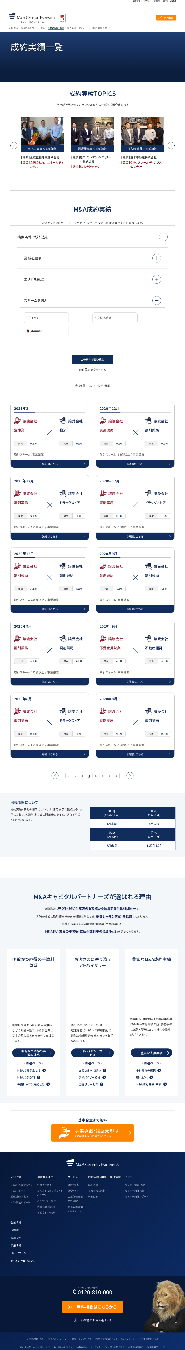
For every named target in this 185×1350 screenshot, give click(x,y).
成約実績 (93, 1163)
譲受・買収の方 (99, 17)
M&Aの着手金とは (29, 1049)
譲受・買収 (73, 1169)
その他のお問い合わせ (95, 1299)
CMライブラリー (19, 1231)
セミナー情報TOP (135, 1163)
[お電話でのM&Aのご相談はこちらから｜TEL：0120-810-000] (92, 1270)
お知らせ (15, 1216)
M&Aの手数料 (26, 1056)
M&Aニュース (17, 1169)
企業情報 (136, 7)
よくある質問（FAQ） (36, 1317)
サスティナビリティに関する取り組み (108, 1325)
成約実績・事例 (27, 25)
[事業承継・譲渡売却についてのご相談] (92, 1111)
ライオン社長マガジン (22, 1239)
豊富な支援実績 (46, 1185)
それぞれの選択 (146, 1049)
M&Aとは (13, 17)
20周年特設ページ (156, 1325)
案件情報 (71, 17)
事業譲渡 (35, 331)
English (173, 7)
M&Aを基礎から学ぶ (21, 1163)
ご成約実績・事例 (56, 17)
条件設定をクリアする (92, 369)
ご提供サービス (88, 1063)
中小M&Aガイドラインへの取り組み (70, 1325)
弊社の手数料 (44, 1163)
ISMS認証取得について (106, 1317)
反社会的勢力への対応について (35, 1325)
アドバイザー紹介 (89, 1056)
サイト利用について (149, 1317)
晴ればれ (142, 1056)
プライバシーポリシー (58, 1317)
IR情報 (146, 7)
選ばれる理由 (27, 17)
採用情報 (156, 7)
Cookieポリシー (129, 1317)
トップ (13, 25)
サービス (41, 17)
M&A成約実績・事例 (149, 1063)
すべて (35, 318)
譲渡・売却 (73, 1163)
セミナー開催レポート (137, 1175)
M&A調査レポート (20, 1181)
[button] (13, 145)
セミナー (83, 17)
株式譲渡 (106, 318)
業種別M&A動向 (19, 1175)
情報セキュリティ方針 (82, 1317)
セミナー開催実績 (135, 1169)
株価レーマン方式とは (31, 1063)
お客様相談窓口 (135, 1325)
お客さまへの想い (90, 1049)
